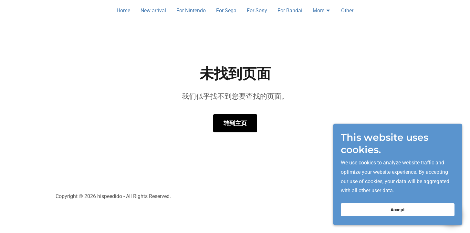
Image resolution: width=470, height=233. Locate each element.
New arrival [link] (153, 10)
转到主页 (235, 123)
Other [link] (347, 10)
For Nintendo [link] (191, 10)
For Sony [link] (257, 10)
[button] (322, 11)
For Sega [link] (226, 10)
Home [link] (123, 10)
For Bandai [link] (289, 10)
